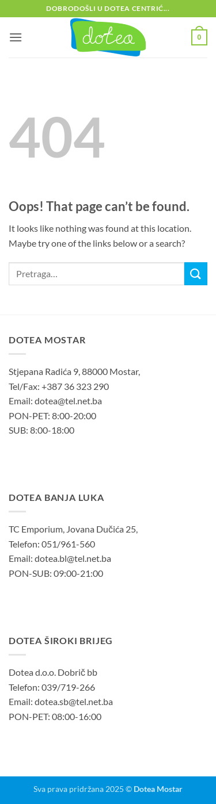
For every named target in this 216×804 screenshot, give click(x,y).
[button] (15, 37)
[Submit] (195, 273)
